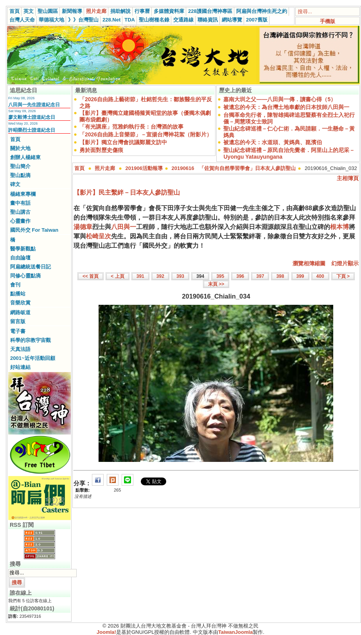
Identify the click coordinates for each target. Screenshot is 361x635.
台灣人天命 (22, 20)
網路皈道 (20, 312)
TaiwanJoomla (235, 632)
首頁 (14, 11)
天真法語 (20, 349)
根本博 (339, 227)
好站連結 (20, 367)
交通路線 (183, 20)
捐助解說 (120, 11)
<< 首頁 (91, 276)
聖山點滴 (20, 175)
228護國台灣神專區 (210, 11)
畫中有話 (20, 203)
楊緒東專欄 (23, 194)
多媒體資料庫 (169, 11)
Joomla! (106, 632)
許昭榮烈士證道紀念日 (31, 130)
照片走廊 (96, 11)
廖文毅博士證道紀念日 (31, 117)
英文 (28, 11)
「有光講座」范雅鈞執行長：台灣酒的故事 (131, 126)
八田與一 (123, 227)
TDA (129, 20)
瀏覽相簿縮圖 (309, 263)
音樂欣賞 (20, 303)
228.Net (111, 20)
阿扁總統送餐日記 (30, 267)
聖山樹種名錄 (154, 20)
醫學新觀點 (23, 249)
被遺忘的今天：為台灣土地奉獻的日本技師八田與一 (286, 107)
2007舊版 (257, 20)
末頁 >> (216, 284)
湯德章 (83, 227)
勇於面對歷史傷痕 (101, 150)
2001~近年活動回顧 (32, 358)
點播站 (17, 294)
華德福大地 (51, 20)
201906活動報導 (144, 168)
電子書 (17, 331)
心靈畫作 (20, 221)
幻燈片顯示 (345, 263)
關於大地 (20, 148)
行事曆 (142, 11)
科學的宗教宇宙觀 (30, 340)
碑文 (15, 184)
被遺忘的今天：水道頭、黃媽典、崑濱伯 (272, 142)
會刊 (15, 285)
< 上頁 (117, 276)
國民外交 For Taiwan (34, 230)
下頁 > (343, 276)
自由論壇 (20, 258)
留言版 (17, 321)
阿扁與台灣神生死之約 (261, 11)
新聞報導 (72, 11)
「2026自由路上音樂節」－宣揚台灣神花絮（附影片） (145, 134)
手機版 (327, 21)
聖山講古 (20, 212)
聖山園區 (48, 11)
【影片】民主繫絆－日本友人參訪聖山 (127, 192)
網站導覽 (232, 20)
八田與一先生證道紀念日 (34, 104)
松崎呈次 (98, 236)
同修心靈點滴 (25, 276)
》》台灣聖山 (83, 20)
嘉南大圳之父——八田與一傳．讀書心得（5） (279, 99)
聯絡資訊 (208, 20)
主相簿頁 (348, 178)
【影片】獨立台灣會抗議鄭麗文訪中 (123, 142)
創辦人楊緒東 (25, 157)
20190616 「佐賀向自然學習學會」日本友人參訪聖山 (234, 168)
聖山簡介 (20, 166)
